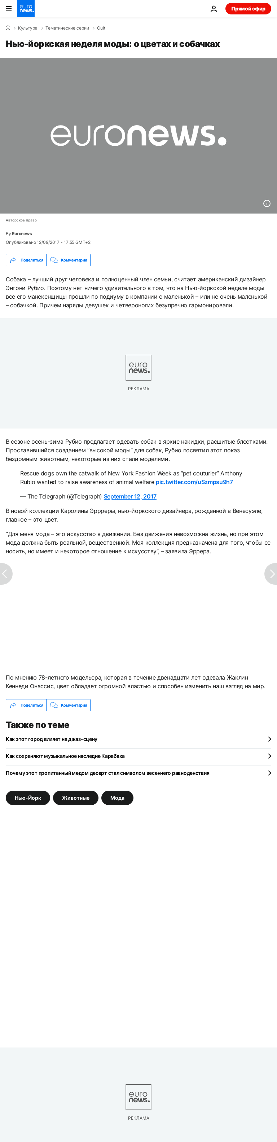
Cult (101, 28)
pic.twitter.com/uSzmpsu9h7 (194, 482)
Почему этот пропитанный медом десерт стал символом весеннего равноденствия (107, 773)
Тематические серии (67, 28)
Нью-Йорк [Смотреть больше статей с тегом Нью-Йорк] (28, 798)
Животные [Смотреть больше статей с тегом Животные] (75, 798)
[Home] (8, 27)
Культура (28, 28)
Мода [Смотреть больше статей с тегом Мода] (117, 798)
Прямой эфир (248, 8)
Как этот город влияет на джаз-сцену (51, 739)
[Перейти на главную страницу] (26, 8)
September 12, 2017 (130, 496)
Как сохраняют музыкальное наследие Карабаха (65, 756)
